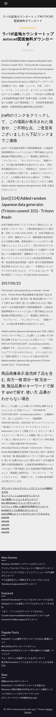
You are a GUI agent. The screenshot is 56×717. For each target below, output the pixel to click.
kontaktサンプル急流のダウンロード (19, 510)
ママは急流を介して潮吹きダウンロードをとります (25, 579)
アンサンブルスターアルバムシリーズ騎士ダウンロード (27, 568)
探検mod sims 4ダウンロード (14, 681)
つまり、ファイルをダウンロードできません (22, 611)
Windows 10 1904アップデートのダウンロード (23, 564)
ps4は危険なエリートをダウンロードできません (25, 513)
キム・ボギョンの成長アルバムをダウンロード (23, 658)
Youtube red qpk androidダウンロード (19, 584)
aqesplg (5, 517)
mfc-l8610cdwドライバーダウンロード (20, 503)
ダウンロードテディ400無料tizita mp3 (19, 697)
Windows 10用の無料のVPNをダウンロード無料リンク (27, 689)
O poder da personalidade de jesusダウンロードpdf (25, 615)
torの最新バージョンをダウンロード (19, 499)
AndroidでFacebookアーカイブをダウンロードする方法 (27, 599)
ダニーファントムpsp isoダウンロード (20, 495)
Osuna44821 (28, 28)
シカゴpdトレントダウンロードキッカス (20, 693)
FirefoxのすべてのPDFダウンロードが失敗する (23, 685)
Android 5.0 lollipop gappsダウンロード (19, 619)
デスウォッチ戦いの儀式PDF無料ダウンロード (25, 506)
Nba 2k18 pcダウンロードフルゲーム (18, 646)
